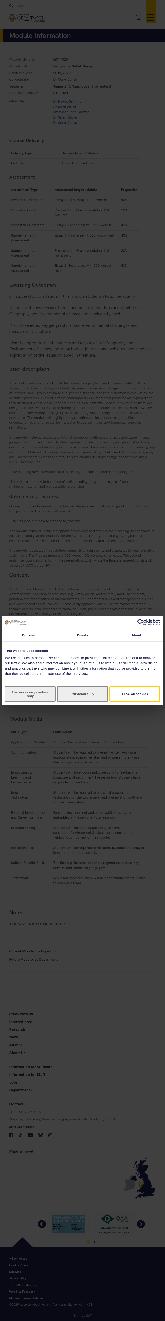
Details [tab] (82, 635)
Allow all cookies (134, 694)
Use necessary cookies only (30, 694)
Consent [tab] (28, 635)
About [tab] (136, 635)
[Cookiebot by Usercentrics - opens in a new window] (140, 622)
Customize (83, 694)
